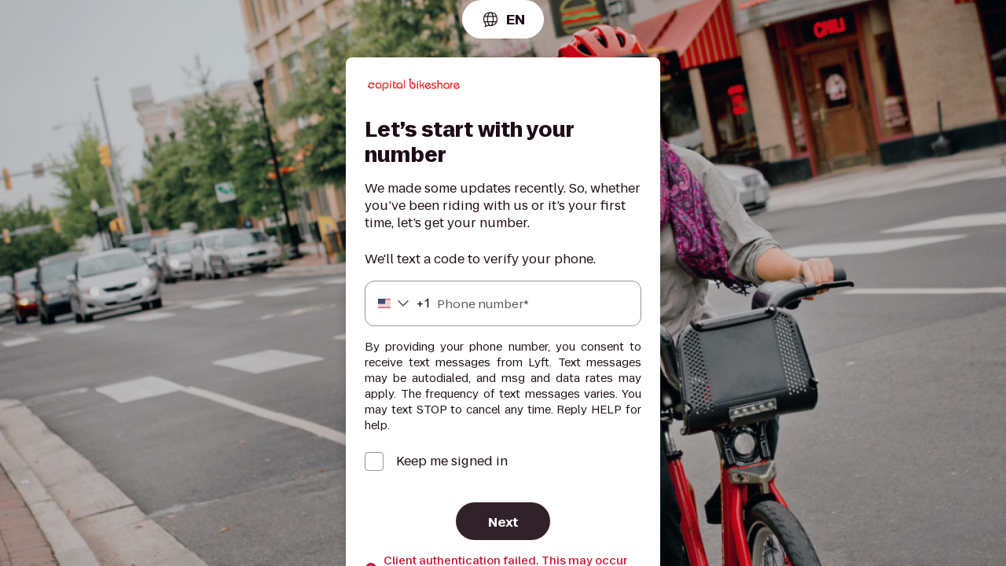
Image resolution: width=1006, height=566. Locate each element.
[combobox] (503, 19)
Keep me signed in (452, 461)
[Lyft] (414, 87)
